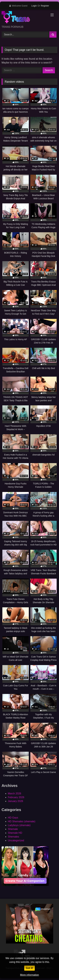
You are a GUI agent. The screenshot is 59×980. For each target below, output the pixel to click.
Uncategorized (16, 840)
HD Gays (13, 817)
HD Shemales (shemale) (21, 821)
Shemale (13, 829)
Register (45, 5)
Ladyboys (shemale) (19, 825)
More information (29, 974)
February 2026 (16, 797)
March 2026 (14, 793)
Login (34, 5)
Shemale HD (15, 833)
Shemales (13, 836)
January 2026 (15, 801)
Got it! (29, 968)
